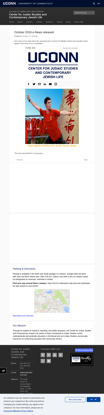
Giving (68, 22)
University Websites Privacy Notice (18, 411)
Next (87, 160)
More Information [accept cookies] (75, 400)
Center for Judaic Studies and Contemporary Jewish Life (28, 16)
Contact (39, 22)
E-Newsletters (38, 153)
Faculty (59, 22)
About (20, 22)
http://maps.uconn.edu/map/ (23, 316)
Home (11, 22)
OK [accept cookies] (93, 399)
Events (29, 22)
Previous (18, 160)
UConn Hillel (78, 22)
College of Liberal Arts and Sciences (26, 12)
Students (49, 22)
